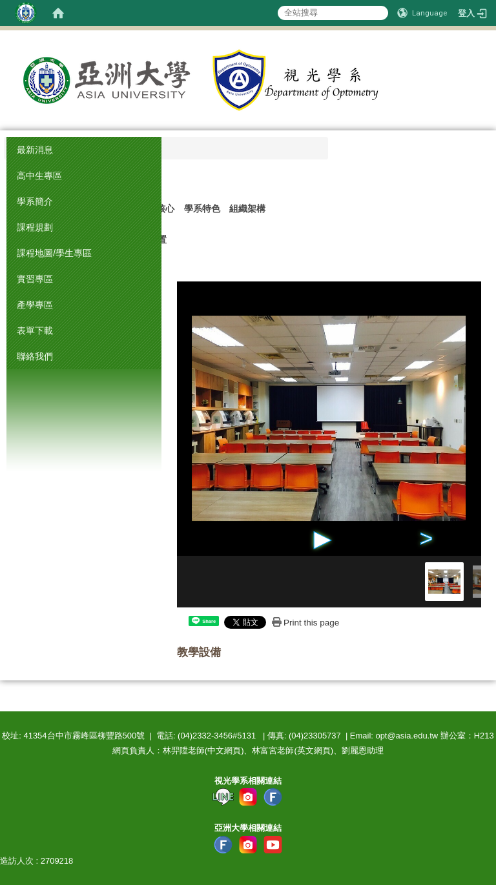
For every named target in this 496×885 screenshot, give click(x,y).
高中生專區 (39, 175)
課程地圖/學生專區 (54, 253)
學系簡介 (35, 201)
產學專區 (35, 305)
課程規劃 (35, 227)
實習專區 (35, 279)
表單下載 (35, 330)
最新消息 (35, 150)
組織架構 (247, 208)
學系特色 (202, 208)
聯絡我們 (35, 356)
